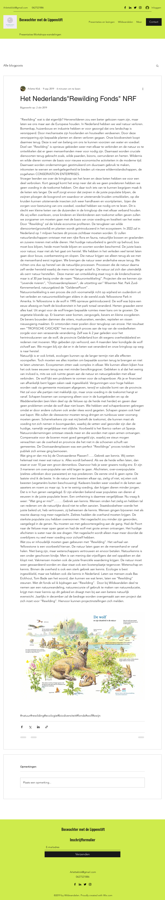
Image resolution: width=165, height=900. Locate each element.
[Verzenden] (82, 854)
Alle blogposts (13, 65)
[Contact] (154, 22)
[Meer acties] (143, 89)
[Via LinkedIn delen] (38, 727)
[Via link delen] (46, 727)
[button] (157, 65)
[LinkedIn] (130, 7)
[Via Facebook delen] (21, 727)
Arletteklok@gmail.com (15, 7)
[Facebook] (125, 7)
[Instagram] (140, 7)
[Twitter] (135, 7)
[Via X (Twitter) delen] (30, 727)
